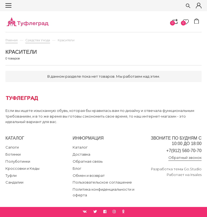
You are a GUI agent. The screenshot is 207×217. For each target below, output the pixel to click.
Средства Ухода (37, 40)
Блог (77, 168)
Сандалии (14, 182)
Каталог (80, 147)
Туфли (11, 175)
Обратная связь (88, 161)
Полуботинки (17, 161)
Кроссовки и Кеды (22, 168)
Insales (196, 174)
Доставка (81, 154)
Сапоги (12, 147)
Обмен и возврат (89, 175)
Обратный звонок (185, 157)
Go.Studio (193, 169)
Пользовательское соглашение (102, 182)
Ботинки (13, 154)
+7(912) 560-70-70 (184, 150)
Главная (11, 40)
